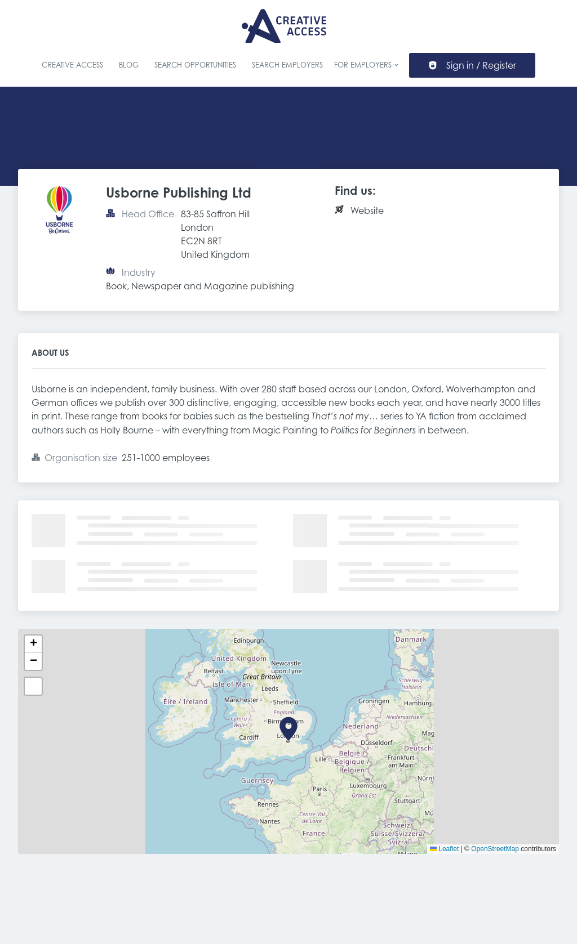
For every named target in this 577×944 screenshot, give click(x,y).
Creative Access (72, 65)
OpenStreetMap (495, 849)
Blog (129, 65)
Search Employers (287, 65)
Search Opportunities (195, 65)
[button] (288, 729)
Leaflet (444, 849)
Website (367, 210)
